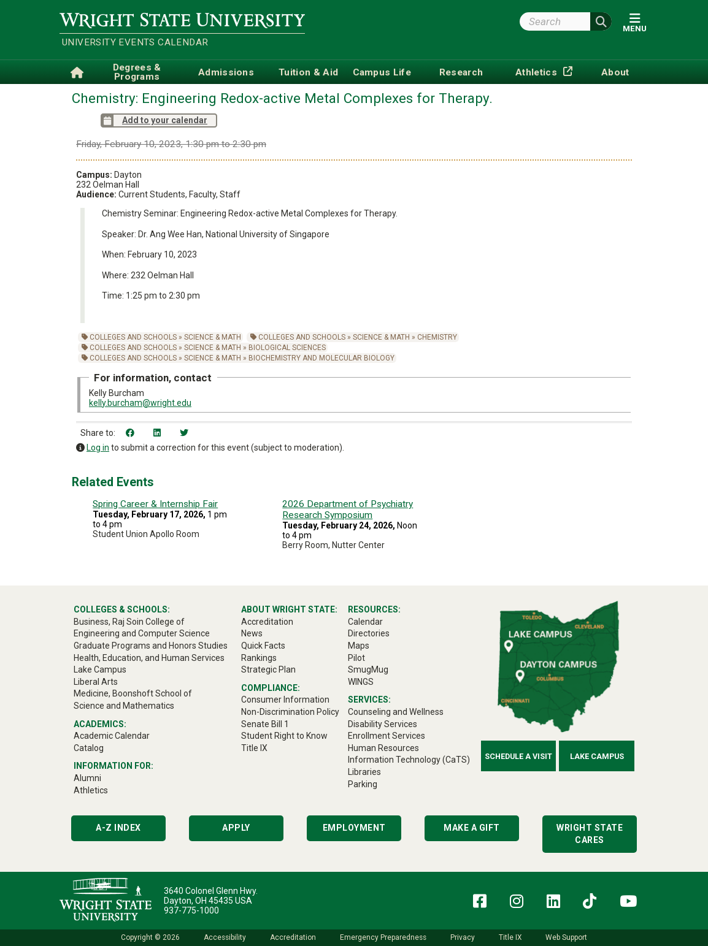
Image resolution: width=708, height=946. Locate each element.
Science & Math (212, 337)
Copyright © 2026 (150, 937)
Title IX (510, 937)
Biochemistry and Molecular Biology (321, 358)
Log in (98, 447)
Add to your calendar (154, 120)
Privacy (462, 937)
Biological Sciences (287, 347)
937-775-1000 (191, 910)
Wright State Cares (589, 834)
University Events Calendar (135, 42)
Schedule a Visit (518, 756)
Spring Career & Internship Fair (155, 503)
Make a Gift (472, 828)
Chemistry (437, 337)
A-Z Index (118, 828)
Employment (354, 828)
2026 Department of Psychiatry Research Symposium (347, 509)
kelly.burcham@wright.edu (140, 403)
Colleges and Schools (133, 337)
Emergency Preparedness (383, 937)
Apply (236, 828)
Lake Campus (597, 756)
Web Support (566, 937)
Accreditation (293, 937)
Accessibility (225, 937)
